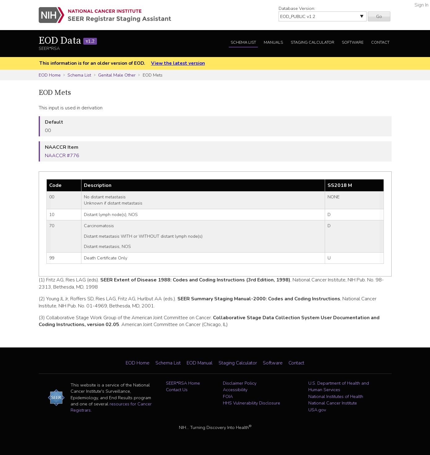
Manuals (273, 42)
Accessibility (235, 390)
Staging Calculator (312, 42)
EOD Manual (199, 363)
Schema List (243, 42)
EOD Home (50, 75)
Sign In (421, 5)
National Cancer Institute (332, 403)
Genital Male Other (117, 75)
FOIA (228, 396)
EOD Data (68, 41)
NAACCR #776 (62, 155)
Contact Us (177, 390)
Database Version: (297, 8)
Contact (380, 42)
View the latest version (178, 63)
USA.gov (317, 410)
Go (379, 16)
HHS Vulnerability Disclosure (251, 403)
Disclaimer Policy (239, 383)
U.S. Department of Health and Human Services (338, 386)
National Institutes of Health (335, 396)
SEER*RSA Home (183, 383)
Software (352, 42)
